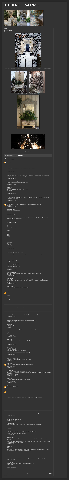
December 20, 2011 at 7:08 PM (11, 283)
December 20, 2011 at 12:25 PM (11, 219)
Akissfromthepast (9, 423)
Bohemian (8, 428)
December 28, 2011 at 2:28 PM (11, 425)
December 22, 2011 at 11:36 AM (11, 336)
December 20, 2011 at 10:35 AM (11, 171)
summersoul (8, 339)
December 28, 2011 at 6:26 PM (11, 434)
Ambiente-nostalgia (10, 418)
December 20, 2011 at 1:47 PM (11, 269)
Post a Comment (8, 471)
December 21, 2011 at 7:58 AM (11, 296)
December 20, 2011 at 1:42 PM (11, 256)
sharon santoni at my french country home (13, 181)
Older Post (50, 473)
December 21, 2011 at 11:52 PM (11, 321)
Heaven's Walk (9, 278)
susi (7, 385)
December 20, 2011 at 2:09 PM (11, 275)
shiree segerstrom (9, 437)
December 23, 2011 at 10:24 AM (11, 375)
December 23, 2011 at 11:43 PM (11, 393)
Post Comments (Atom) (11, 475)
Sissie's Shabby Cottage (10, 222)
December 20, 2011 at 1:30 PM (11, 248)
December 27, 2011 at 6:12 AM (11, 415)
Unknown (8, 203)
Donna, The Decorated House (11, 357)
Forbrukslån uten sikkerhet (11, 467)
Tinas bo (8, 291)
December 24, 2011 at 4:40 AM (11, 401)
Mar (7, 196)
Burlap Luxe (8, 347)
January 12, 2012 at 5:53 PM (11, 459)
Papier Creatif (9, 363)
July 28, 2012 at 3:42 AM (10, 464)
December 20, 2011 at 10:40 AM (11, 178)
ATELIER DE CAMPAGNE (23, 5)
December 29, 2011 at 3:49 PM (11, 454)
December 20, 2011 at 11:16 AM (11, 184)
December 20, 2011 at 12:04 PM (11, 206)
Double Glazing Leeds (10, 462)
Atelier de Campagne (10, 209)
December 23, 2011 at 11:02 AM (11, 382)
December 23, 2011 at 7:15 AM (11, 360)
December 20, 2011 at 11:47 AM (11, 200)
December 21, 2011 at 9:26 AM (11, 316)
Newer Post (6, 473)
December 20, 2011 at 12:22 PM (11, 211)
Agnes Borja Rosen (10, 286)
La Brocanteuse (9, 370)
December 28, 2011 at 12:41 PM (11, 420)
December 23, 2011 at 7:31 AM (11, 367)
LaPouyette (8, 324)
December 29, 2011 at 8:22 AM (11, 443)
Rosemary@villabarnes (10, 272)
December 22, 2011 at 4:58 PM (11, 344)
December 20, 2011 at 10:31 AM (11, 164)
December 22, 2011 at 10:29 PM (11, 354)
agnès (8, 299)
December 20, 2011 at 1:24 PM (11, 227)
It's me (8, 230)
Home (28, 473)
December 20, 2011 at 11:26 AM (11, 193)
